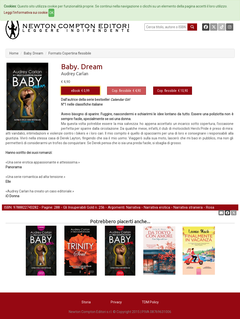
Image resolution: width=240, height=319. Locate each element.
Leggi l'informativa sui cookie (26, 12)
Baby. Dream (33, 53)
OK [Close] (51, 13)
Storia (86, 302)
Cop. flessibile (121, 91)
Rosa (210, 207)
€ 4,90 (126, 91)
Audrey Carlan (74, 73)
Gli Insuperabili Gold (78, 207)
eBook (75, 91)
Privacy (116, 302)
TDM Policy (150, 302)
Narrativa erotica (157, 207)
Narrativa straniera (188, 207)
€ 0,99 (80, 91)
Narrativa (133, 207)
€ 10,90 (172, 91)
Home (14, 53)
